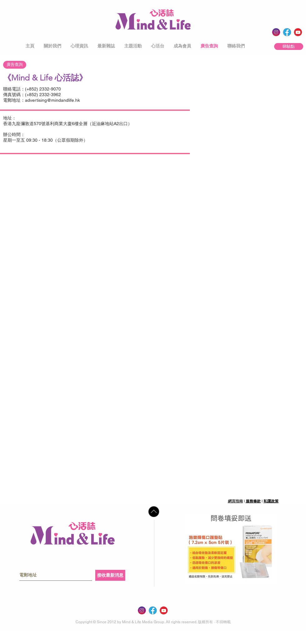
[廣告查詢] (14, 65)
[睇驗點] (288, 46)
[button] (52, 46)
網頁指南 (235, 501)
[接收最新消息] (110, 575)
